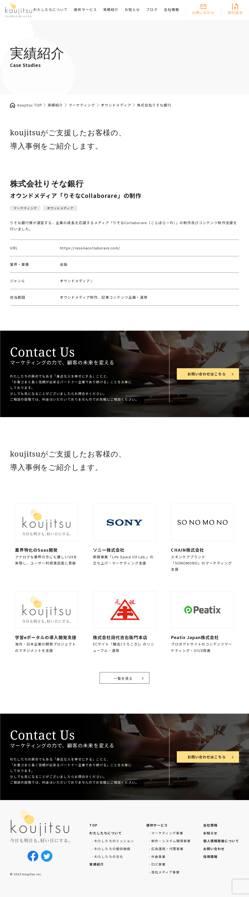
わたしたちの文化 (108, 856)
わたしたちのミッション (114, 840)
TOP (93, 825)
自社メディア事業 (165, 872)
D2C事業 (158, 864)
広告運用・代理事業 (167, 848)
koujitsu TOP (29, 104)
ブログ (152, 9)
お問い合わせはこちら (207, 373)
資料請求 (235, 12)
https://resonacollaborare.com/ (90, 247)
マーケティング (25, 208)
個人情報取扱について (221, 840)
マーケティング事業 (167, 833)
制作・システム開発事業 (171, 840)
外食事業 (158, 856)
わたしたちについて (50, 9)
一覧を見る (123, 678)
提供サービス (85, 9)
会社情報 (171, 9)
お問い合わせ (203, 12)
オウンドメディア (60, 208)
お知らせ (132, 9)
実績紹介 (110, 9)
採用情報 (210, 856)
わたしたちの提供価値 (112, 848)
